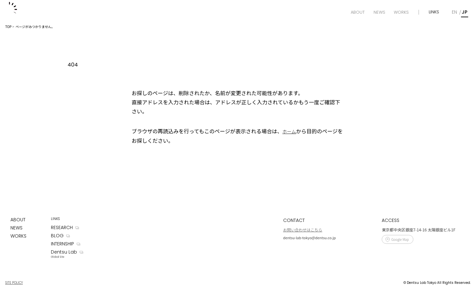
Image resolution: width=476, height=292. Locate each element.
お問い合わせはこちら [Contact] (302, 229)
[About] (357, 12)
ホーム (289, 131)
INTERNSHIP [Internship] (62, 244)
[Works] (401, 12)
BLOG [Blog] (57, 235)
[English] (454, 12)
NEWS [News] (16, 228)
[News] (379, 12)
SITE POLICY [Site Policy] (14, 282)
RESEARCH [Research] (62, 227)
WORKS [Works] (18, 236)
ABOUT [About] (17, 219)
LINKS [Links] (434, 12)
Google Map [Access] (400, 239)
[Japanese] (464, 12)
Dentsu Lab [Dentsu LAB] (64, 252)
